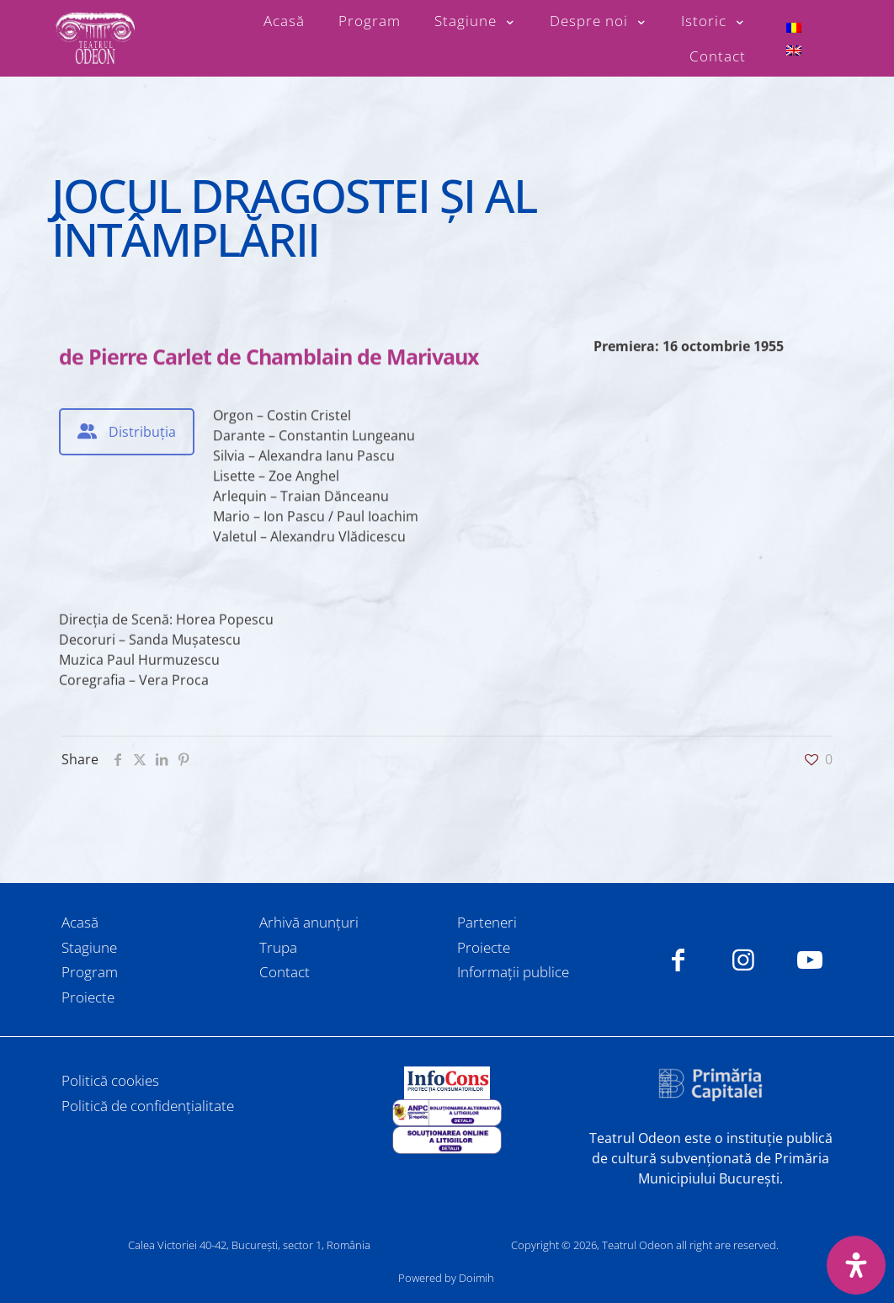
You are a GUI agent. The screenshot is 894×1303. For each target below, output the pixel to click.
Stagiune (89, 947)
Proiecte (87, 997)
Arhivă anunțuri (309, 922)
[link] (446, 1082)
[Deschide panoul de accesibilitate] (856, 1265)
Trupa (278, 947)
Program (89, 971)
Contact (284, 971)
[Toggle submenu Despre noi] (598, 21)
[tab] (126, 431)
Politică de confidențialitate (147, 1105)
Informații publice (513, 971)
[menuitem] (794, 27)
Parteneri (487, 922)
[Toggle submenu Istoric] (713, 21)
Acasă (79, 922)
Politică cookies (110, 1080)
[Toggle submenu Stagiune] (475, 21)
